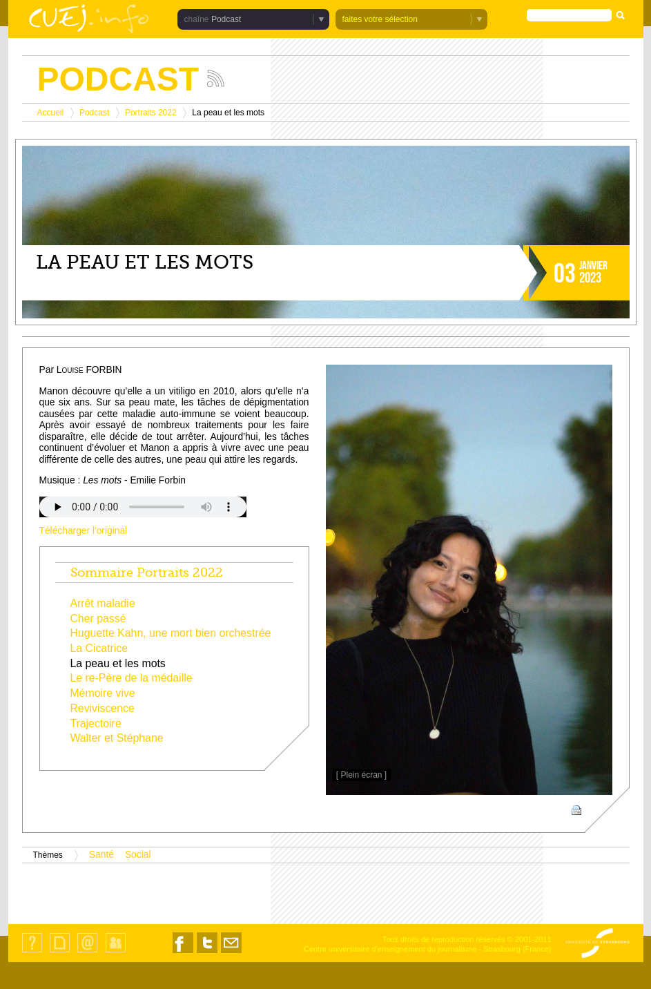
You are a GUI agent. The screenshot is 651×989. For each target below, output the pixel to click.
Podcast (226, 19)
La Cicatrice (99, 648)
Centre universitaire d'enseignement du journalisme (390, 949)
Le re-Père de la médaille (131, 678)
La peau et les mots (117, 663)
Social (138, 854)
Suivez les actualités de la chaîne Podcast (215, 78)
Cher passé (98, 618)
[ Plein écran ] (361, 775)
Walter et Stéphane (116, 738)
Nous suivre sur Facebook (183, 952)
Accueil (50, 112)
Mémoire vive (102, 693)
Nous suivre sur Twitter (207, 952)
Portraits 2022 (151, 112)
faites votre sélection (380, 19)
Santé (101, 854)
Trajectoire (95, 723)
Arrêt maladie (102, 603)
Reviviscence (102, 708)
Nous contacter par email (231, 952)
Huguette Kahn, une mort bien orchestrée (170, 633)
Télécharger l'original (83, 531)
